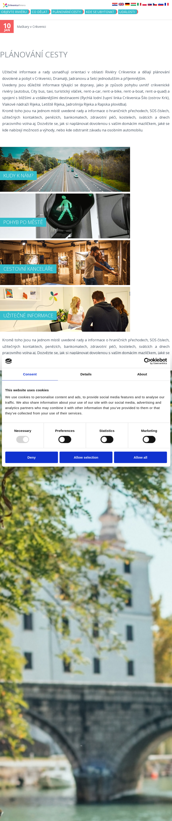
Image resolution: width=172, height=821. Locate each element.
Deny (31, 457)
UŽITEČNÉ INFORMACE (28, 315)
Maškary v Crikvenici (31, 26)
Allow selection (86, 457)
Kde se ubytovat (100, 12)
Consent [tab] (30, 374)
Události (127, 12)
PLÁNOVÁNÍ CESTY (66, 12)
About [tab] (142, 374)
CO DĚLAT (39, 12)
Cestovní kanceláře (28, 268)
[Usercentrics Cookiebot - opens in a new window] (147, 361)
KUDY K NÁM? (18, 175)
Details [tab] (86, 374)
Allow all (140, 457)
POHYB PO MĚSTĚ (23, 222)
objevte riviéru (14, 12)
